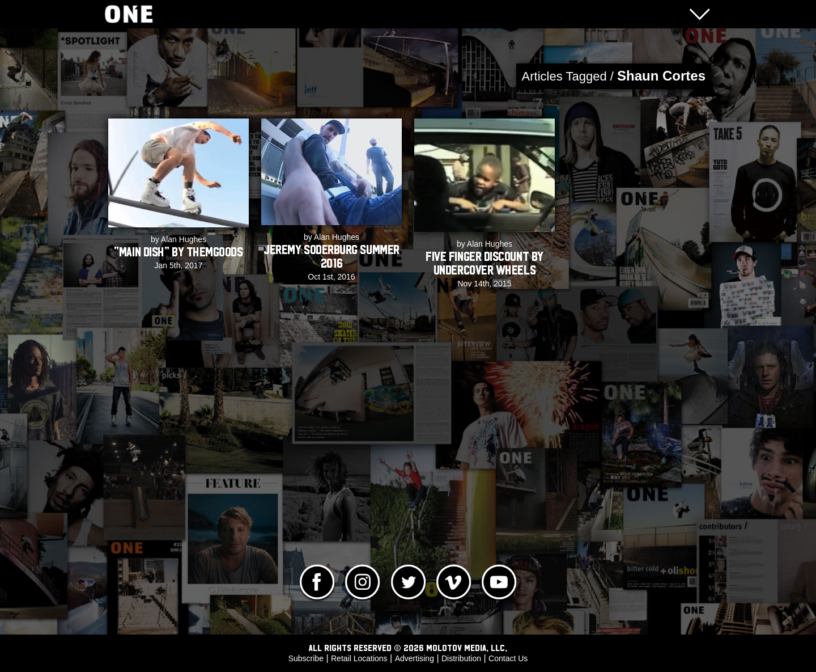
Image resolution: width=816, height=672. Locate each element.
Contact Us (508, 658)
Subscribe (306, 658)
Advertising (414, 658)
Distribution (461, 658)
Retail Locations (359, 658)
